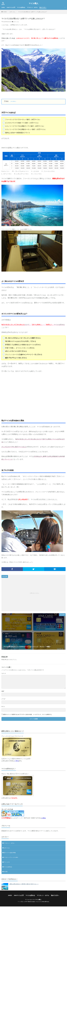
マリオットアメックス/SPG (11, 857)
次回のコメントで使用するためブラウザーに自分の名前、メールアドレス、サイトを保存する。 (28, 714)
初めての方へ (42, 7)
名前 (2, 691)
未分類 (5, 871)
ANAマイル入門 (11, 7)
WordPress (45, 901)
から (18, 761)
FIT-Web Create (30, 901)
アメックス (7, 862)
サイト (3, 706)
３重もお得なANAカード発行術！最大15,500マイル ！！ (24, 884)
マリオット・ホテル (32, 7)
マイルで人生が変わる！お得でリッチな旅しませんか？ (32, 12)
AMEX (3, 7)
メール (3, 698)
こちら (43, 818)
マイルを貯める (21, 7)
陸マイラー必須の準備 (10, 852)
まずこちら (12, 12)
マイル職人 (33, 3)
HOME (5, 12)
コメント (3, 673)
